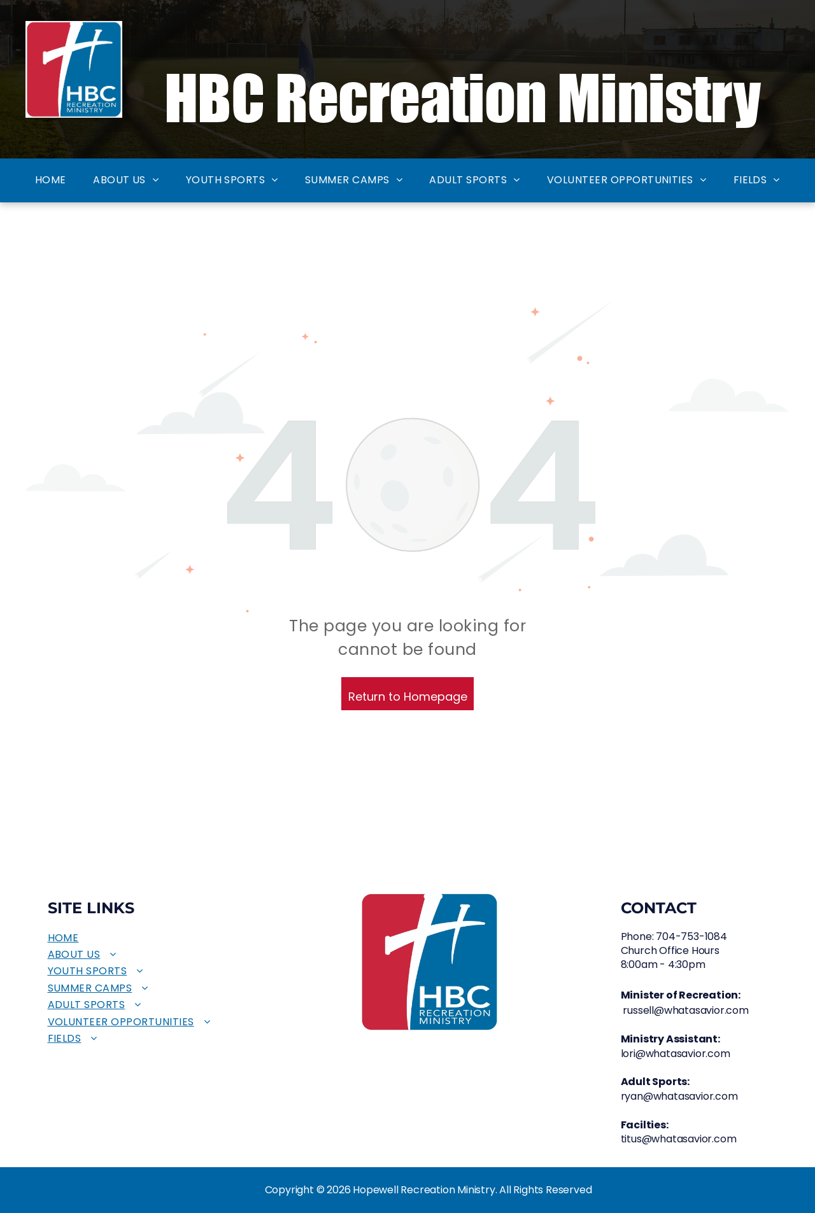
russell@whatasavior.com (685, 1010)
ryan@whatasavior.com (679, 1096)
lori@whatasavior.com (675, 1053)
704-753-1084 (691, 936)
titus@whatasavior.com (679, 1139)
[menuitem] (50, 180)
